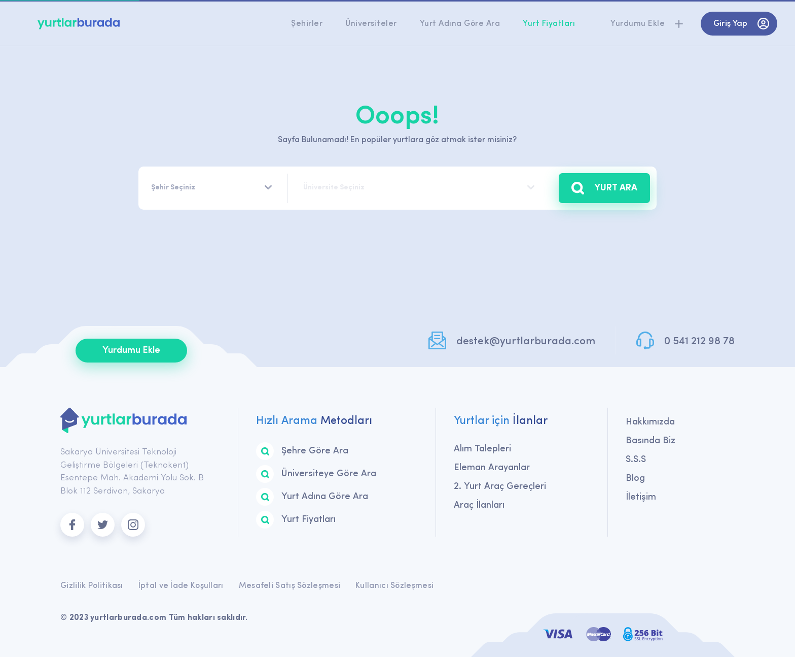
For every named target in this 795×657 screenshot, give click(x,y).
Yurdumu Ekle (131, 350)
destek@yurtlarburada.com (525, 341)
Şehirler (306, 24)
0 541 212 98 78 (699, 341)
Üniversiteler (371, 24)
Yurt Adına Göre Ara (460, 24)
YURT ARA (604, 188)
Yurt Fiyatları (549, 24)
